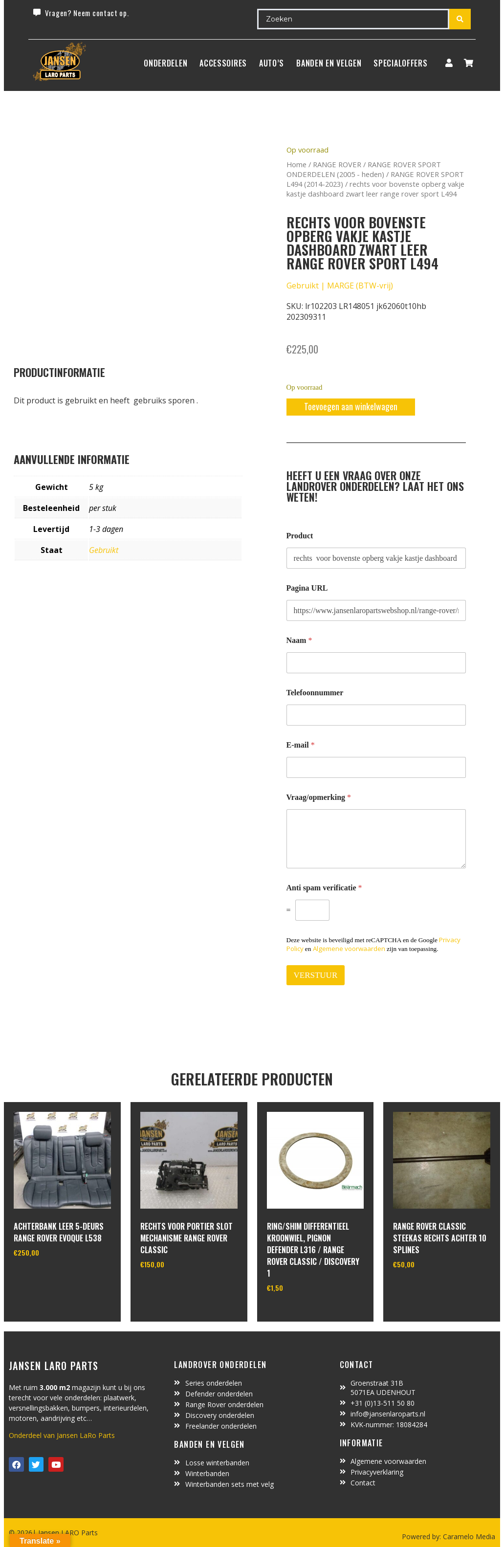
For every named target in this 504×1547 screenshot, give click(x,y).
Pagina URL (307, 588)
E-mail (300, 745)
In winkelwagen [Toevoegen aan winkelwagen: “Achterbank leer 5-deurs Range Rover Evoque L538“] (50, 1277)
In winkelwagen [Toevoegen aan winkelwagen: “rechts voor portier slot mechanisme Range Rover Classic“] (176, 1289)
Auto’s (271, 63)
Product (299, 535)
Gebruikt (103, 550)
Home (296, 164)
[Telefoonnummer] (376, 715)
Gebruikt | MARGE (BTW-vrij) (339, 285)
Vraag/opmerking (318, 797)
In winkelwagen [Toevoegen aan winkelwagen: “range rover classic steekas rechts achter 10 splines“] (429, 1289)
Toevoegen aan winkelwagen (350, 406)
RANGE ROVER (337, 164)
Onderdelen (165, 63)
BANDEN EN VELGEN (328, 63)
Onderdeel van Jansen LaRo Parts (62, 1435)
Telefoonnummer (315, 692)
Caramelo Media (468, 1536)
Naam (299, 640)
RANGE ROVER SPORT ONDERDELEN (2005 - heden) (363, 169)
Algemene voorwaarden (349, 948)
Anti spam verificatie (324, 888)
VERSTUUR (316, 975)
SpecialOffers (400, 63)
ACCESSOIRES (223, 63)
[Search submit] (460, 19)
